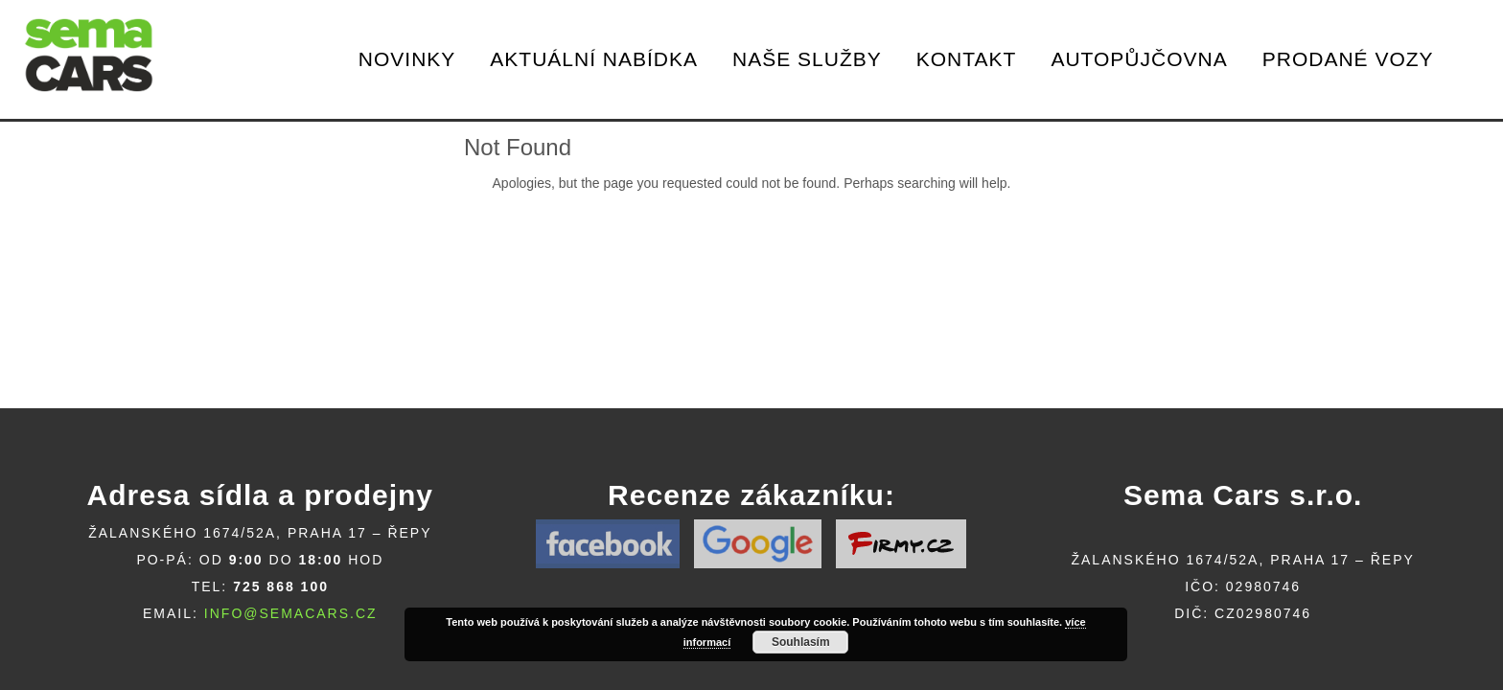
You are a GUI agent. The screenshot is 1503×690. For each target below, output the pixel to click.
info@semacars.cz (291, 613)
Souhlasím (801, 642)
